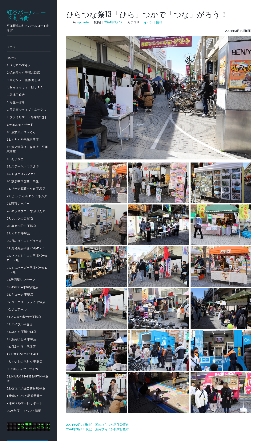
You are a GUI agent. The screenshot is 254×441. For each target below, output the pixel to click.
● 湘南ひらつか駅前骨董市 (25, 396)
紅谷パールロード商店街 (26, 15)
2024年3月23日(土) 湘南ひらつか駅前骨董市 (97, 429)
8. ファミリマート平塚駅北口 (26, 117)
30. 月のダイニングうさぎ (24, 240)
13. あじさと (15, 159)
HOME (11, 57)
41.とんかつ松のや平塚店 (24, 317)
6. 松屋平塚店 (16, 102)
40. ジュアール (16, 309)
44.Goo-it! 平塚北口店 (21, 331)
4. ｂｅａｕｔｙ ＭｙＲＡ (25, 87)
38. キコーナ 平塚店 (20, 294)
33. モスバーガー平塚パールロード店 (27, 270)
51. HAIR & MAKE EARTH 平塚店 (27, 378)
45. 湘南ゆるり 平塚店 (21, 339)
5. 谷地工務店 (16, 95)
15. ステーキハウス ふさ (23, 166)
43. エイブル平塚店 (20, 324)
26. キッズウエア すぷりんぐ (26, 211)
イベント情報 (153, 22)
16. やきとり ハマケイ (21, 173)
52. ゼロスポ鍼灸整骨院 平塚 (26, 388)
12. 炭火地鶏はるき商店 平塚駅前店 (27, 149)
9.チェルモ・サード (20, 124)
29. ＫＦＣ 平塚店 (18, 233)
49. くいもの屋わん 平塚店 (24, 361)
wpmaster (83, 22)
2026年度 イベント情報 (24, 410)
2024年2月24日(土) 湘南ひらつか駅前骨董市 (97, 424)
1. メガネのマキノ (19, 65)
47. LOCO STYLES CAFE (23, 354)
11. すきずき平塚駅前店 (23, 139)
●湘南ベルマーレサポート (24, 403)
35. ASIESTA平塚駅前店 (22, 287)
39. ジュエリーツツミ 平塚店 (26, 302)
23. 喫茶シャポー (18, 203)
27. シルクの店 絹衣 (20, 218)
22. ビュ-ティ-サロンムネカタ (27, 196)
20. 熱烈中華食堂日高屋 (23, 181)
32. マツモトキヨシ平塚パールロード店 (27, 258)
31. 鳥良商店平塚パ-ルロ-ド (25, 248)
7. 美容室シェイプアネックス (26, 109)
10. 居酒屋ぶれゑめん (21, 132)
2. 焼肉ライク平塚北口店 (23, 72)
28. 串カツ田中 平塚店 (21, 226)
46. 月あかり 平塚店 (21, 346)
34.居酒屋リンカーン (21, 279)
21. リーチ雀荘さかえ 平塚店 (26, 188)
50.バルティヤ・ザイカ (22, 369)
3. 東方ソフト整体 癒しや (24, 80)
